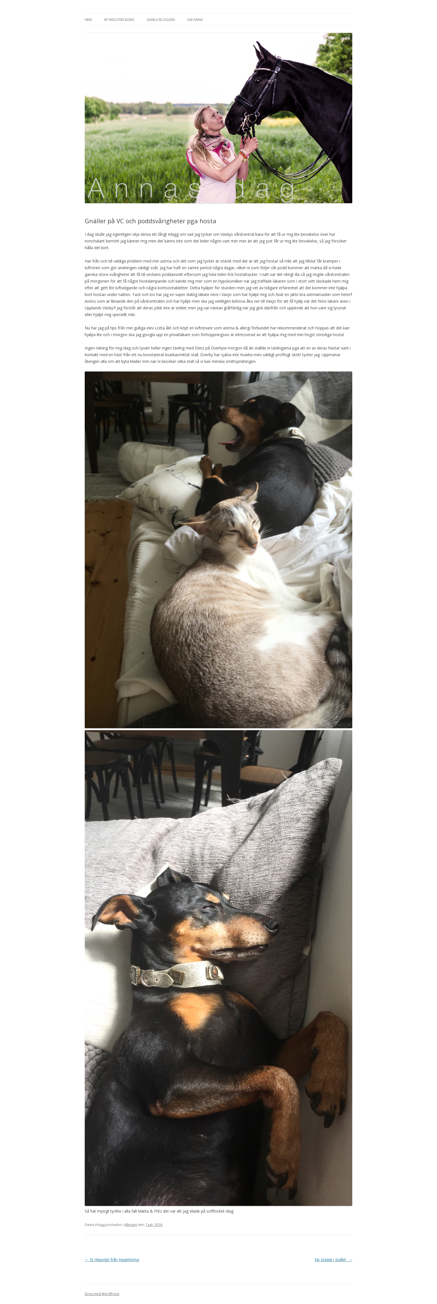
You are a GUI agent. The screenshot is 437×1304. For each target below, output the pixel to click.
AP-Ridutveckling (119, 19)
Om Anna (195, 19)
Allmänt (130, 1224)
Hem (88, 19)
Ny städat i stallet (333, 1259)
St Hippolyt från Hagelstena (112, 1259)
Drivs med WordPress (102, 1293)
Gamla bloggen (161, 19)
